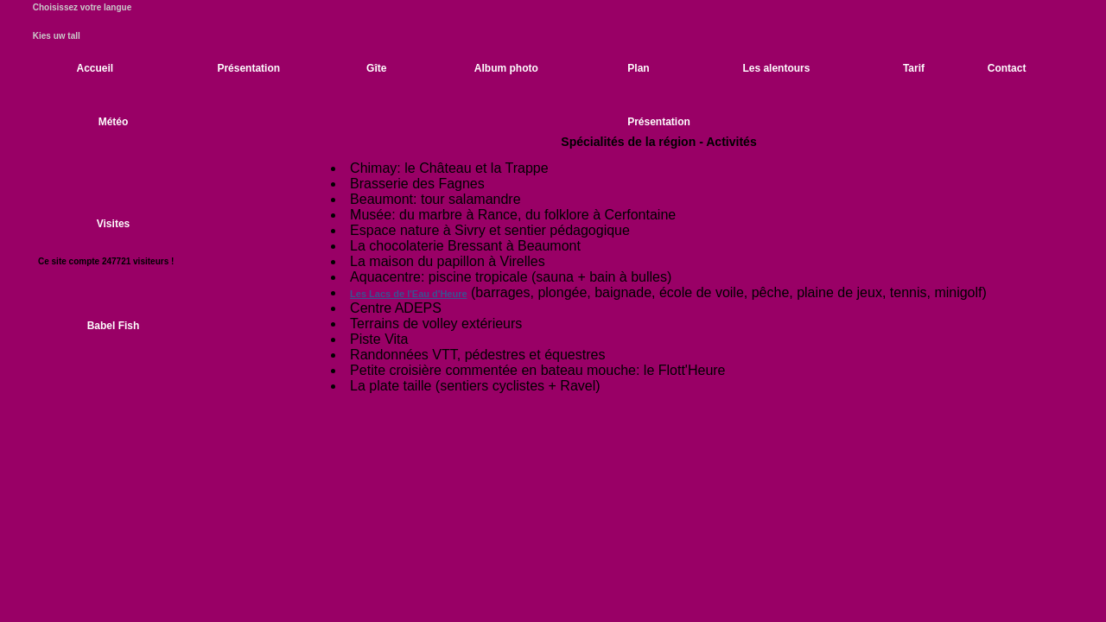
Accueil (94, 68)
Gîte (376, 68)
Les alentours (776, 68)
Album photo (506, 68)
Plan (638, 68)
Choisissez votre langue (80, 7)
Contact (1007, 68)
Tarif (914, 68)
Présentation (248, 68)
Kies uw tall (55, 36)
